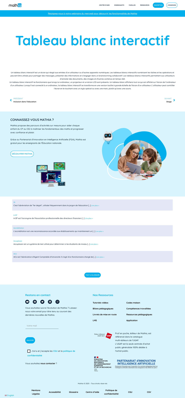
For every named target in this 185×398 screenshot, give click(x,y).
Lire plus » (95, 205)
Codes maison (133, 302)
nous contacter (47, 363)
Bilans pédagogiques (103, 308)
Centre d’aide (104, 5)
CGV (149, 392)
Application (131, 320)
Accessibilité (55, 392)
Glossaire (73, 392)
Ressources (144, 5)
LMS (95, 320)
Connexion (172, 5)
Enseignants (119, 5)
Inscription (158, 5)
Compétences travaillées (138, 308)
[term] (14, 202)
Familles (132, 5)
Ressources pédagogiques (139, 314)
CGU (55, 351)
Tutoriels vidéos (100, 302)
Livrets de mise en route (105, 314)
